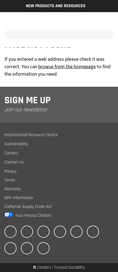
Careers (11, 153)
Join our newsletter (26, 109)
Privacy (10, 171)
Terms (9, 180)
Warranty (12, 189)
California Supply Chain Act (28, 207)
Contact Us (14, 162)
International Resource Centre (31, 135)
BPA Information (18, 198)
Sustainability (16, 144)
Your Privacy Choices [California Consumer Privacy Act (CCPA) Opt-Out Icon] (33, 215)
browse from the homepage (67, 66)
